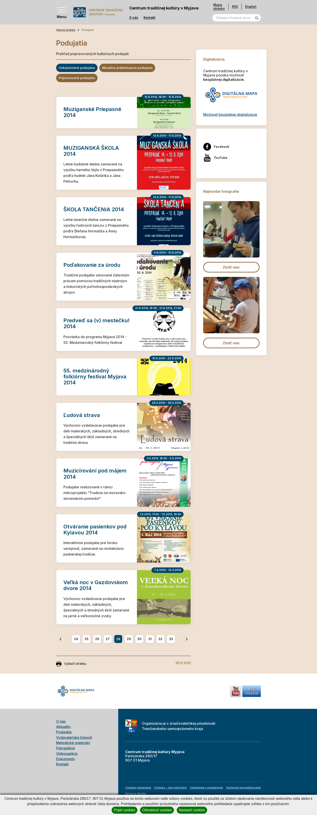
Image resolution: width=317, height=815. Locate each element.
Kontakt (149, 17)
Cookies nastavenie (138, 787)
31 (150, 639)
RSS (235, 6)
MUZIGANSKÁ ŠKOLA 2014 (91, 151)
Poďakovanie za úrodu (91, 265)
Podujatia (64, 732)
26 (97, 639)
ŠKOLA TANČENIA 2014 (93, 209)
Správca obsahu (135, 793)
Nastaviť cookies (192, 810)
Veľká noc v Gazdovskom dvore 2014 (95, 585)
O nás (133, 17)
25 (86, 639)
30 (139, 639)
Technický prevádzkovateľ (243, 787)
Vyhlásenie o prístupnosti (206, 787)
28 (118, 639)
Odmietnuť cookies (157, 810)
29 (129, 639)
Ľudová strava (81, 415)
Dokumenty (65, 759)
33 (171, 639)
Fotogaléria (65, 748)
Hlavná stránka (65, 29)
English (250, 6)
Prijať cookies (124, 810)
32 (160, 639)
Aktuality (63, 726)
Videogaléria (66, 753)
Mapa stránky (219, 6)
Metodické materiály (73, 743)
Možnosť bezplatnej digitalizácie (230, 114)
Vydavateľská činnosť (74, 737)
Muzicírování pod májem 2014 (95, 473)
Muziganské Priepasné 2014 (92, 112)
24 (76, 639)
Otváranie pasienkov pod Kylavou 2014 (95, 529)
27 (108, 639)
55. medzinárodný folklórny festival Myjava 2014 (94, 376)
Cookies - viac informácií (170, 787)
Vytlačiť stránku (71, 664)
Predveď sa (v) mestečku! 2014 (96, 323)
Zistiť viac (231, 267)
